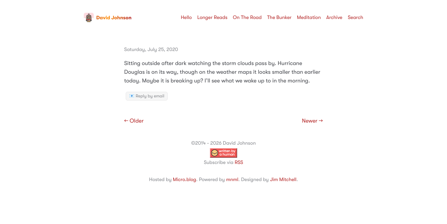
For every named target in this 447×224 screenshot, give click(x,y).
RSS (239, 162)
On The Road (247, 17)
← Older (134, 121)
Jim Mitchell (283, 179)
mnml (232, 179)
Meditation (309, 17)
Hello (186, 17)
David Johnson (108, 18)
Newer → (312, 121)
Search (355, 17)
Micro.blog (184, 179)
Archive (334, 17)
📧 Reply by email (146, 96)
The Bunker (279, 17)
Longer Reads (212, 17)
